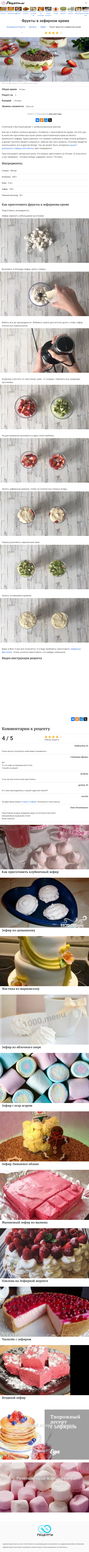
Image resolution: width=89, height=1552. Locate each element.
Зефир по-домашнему (18, 930)
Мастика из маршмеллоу (21, 989)
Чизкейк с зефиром (16, 1339)
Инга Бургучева (55, 114)
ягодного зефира (29, 802)
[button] (86, 3)
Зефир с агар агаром (17, 1105)
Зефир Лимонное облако (20, 1164)
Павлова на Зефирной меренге (25, 1281)
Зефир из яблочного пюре (21, 1047)
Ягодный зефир (14, 1398)
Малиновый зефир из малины (25, 1222)
